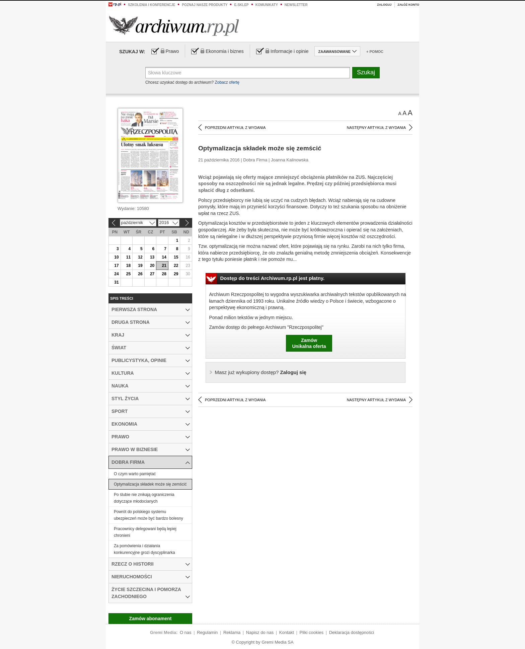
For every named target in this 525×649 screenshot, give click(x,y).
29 (176, 274)
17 (116, 265)
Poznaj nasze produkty (204, 5)
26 (140, 274)
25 (128, 274)
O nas (186, 632)
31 (116, 282)
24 (116, 274)
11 (128, 257)
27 (152, 274)
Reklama (231, 632)
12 (140, 257)
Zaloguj (384, 4)
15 (176, 257)
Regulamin (207, 632)
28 (164, 274)
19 (140, 265)
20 (152, 265)
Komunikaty (266, 5)
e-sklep (241, 5)
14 (164, 257)
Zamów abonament (150, 618)
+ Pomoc (374, 52)
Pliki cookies (312, 632)
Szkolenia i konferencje (151, 5)
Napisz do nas (260, 632)
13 (152, 257)
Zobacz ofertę (227, 82)
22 (176, 265)
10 (116, 257)
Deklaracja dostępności (351, 632)
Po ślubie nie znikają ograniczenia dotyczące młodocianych (144, 498)
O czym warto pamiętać (135, 474)
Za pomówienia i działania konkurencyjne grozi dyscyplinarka (144, 549)
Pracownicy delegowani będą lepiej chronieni (145, 532)
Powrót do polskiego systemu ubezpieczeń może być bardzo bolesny (148, 515)
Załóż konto (408, 4)
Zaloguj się (260, 372)
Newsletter (296, 5)
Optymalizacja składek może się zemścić (150, 484)
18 (128, 265)
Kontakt (286, 632)
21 (164, 265)
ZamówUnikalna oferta (309, 343)
